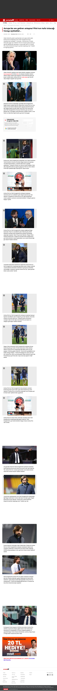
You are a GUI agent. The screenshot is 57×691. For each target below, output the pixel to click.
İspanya (51, 22)
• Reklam (50, 689)
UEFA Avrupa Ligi (37, 22)
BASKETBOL (21, 20)
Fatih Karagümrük (23, 40)
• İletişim (47, 689)
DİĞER (27, 20)
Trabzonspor (23, 678)
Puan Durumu (5, 678)
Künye (30, 674)
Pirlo (8, 40)
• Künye (43, 689)
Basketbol (5, 674)
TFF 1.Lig (14, 22)
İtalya (55, 22)
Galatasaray (23, 676)
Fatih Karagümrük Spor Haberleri (13, 25)
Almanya (43, 22)
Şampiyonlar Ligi (30, 22)
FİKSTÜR (38, 20)
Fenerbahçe (23, 674)
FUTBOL (16, 20)
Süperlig (10, 22)
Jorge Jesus (24, 77)
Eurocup (4, 676)
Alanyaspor (23, 680)
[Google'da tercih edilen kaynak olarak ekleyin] (10, 128)
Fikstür (4, 680)
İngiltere (47, 22)
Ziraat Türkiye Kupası (21, 22)
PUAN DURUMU (32, 20)
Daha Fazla (5, 682)
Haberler (5, 25)
